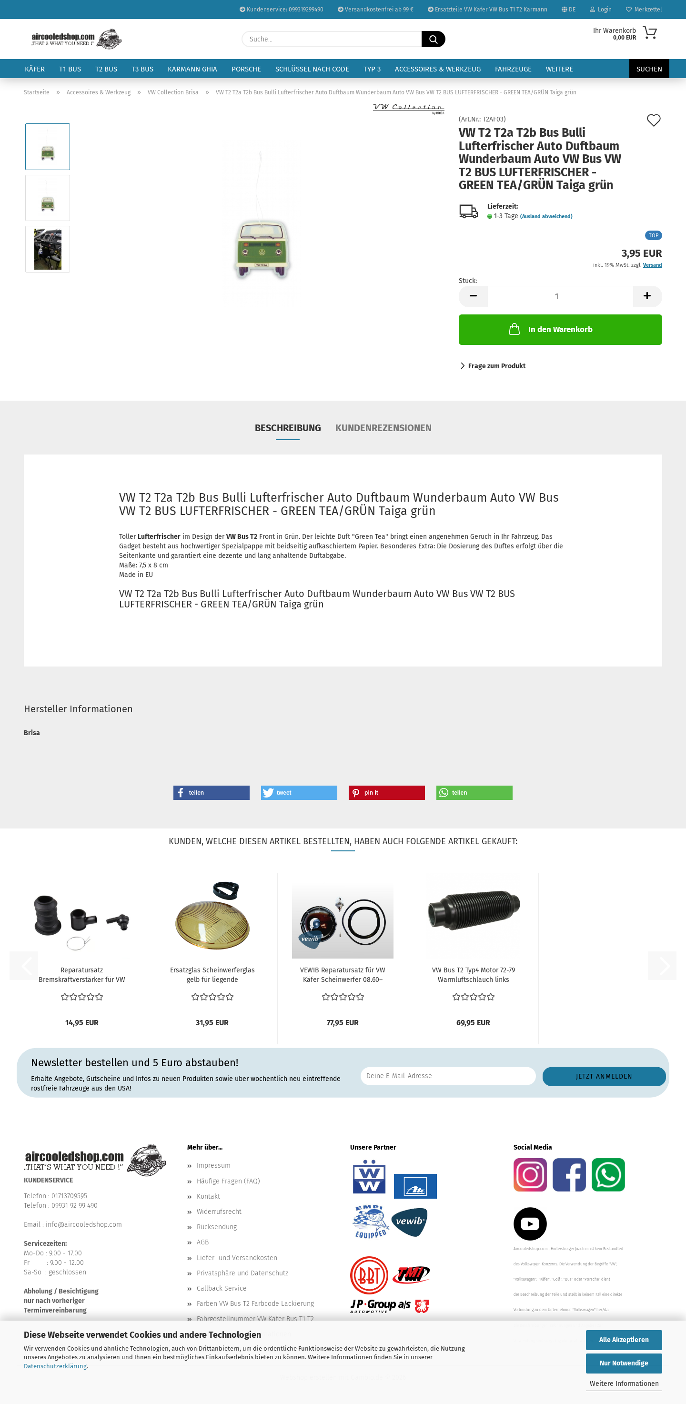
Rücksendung (217, 1227)
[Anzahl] (560, 296)
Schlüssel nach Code (312, 69)
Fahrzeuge (513, 69)
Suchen (649, 69)
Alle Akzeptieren (624, 1340)
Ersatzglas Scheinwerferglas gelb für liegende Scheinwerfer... (212, 975)
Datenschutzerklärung (55, 1366)
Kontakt (208, 1196)
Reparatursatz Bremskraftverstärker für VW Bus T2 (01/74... (82, 975)
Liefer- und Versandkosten (237, 1258)
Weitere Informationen (624, 1384)
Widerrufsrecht (219, 1212)
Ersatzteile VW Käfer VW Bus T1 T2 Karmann (487, 9)
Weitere (559, 69)
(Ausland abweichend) (546, 216)
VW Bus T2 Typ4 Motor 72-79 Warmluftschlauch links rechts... (473, 975)
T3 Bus (142, 69)
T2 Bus (106, 69)
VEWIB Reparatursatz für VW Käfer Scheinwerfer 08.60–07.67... (342, 975)
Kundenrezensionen (383, 428)
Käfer (35, 69)
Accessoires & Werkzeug (438, 69)
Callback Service (222, 1288)
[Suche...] (433, 39)
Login (601, 9)
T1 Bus (70, 69)
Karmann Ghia (192, 69)
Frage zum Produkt (496, 366)
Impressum (214, 1166)
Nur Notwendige (624, 1363)
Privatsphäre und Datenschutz (242, 1273)
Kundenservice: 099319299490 (281, 9)
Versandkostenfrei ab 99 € (376, 9)
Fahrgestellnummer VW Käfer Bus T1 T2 (255, 1319)
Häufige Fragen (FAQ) (228, 1181)
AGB (203, 1242)
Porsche (246, 69)
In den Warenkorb (550, 328)
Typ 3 (372, 69)
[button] (473, 296)
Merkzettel (644, 9)
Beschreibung (288, 428)
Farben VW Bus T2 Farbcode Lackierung (255, 1304)
